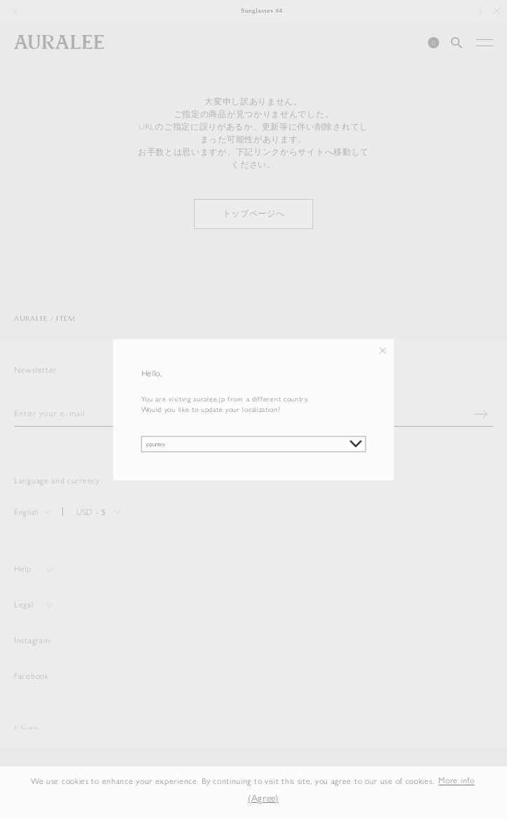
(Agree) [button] (263, 798)
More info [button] (456, 781)
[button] (228, 799)
